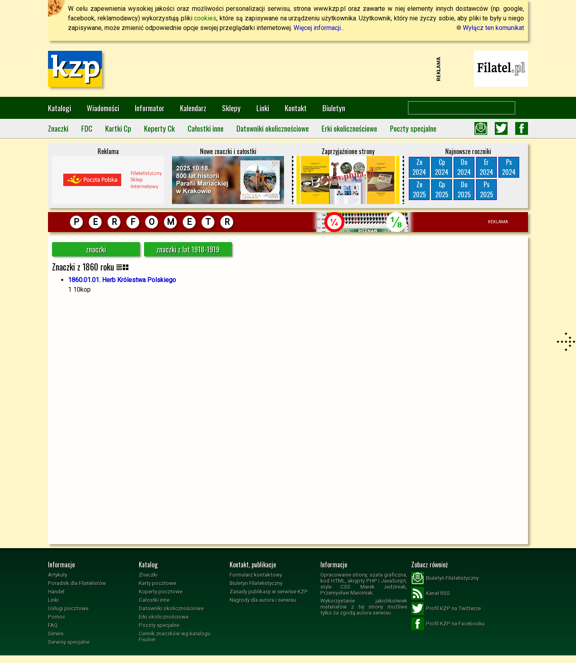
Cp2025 (441, 189)
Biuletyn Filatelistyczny (256, 583)
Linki (262, 107)
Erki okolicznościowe (349, 128)
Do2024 (464, 167)
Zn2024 (419, 167)
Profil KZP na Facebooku (448, 623)
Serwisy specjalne (69, 642)
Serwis (56, 634)
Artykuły (57, 575)
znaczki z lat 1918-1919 (188, 249)
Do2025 (464, 189)
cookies (205, 18)
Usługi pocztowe (68, 608)
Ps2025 (486, 189)
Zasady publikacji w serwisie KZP (269, 592)
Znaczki (58, 128)
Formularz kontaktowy (256, 575)
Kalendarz (193, 107)
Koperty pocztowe (160, 592)
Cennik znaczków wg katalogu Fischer (174, 637)
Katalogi (59, 107)
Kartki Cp (118, 128)
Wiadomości (103, 107)
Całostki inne (206, 128)
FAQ (53, 625)
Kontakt (296, 107)
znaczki (96, 249)
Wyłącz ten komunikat (490, 28)
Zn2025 (419, 189)
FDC (86, 128)
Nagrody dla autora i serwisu (263, 600)
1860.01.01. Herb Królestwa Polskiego (122, 280)
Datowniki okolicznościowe (272, 128)
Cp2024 (441, 167)
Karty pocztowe (157, 583)
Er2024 (486, 167)
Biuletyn (333, 107)
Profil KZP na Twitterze (446, 608)
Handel (56, 592)
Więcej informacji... (319, 28)
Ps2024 (509, 167)
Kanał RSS (430, 593)
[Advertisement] (288, 69)
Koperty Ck (159, 128)
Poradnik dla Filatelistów (77, 583)
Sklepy (231, 107)
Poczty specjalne (413, 128)
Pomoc (56, 617)
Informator (149, 107)
